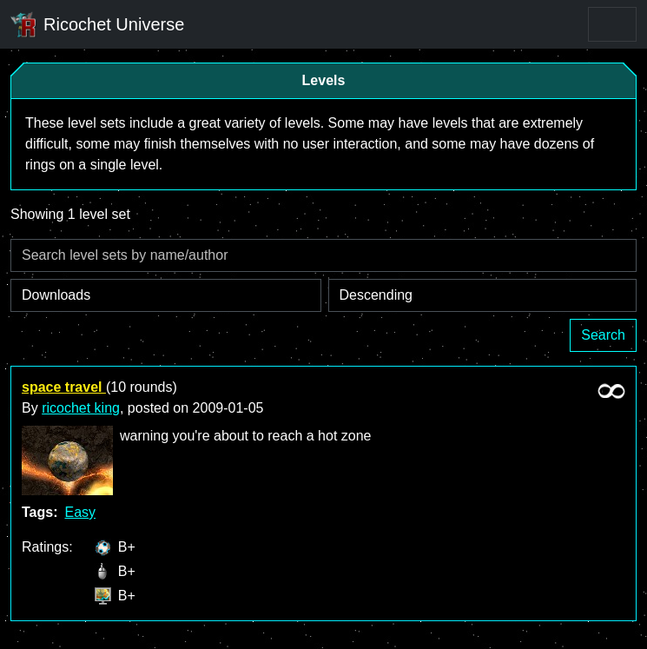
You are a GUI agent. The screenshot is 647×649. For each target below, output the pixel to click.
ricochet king (81, 408)
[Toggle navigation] (612, 24)
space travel (64, 387)
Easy (80, 512)
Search (603, 335)
